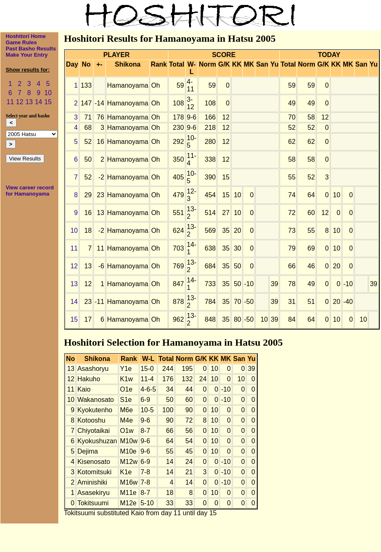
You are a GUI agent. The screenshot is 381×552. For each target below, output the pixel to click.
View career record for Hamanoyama (30, 190)
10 (48, 92)
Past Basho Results (31, 48)
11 (10, 101)
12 (20, 101)
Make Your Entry (27, 55)
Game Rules (21, 42)
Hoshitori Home (26, 36)
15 (48, 101)
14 (38, 101)
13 (29, 101)
